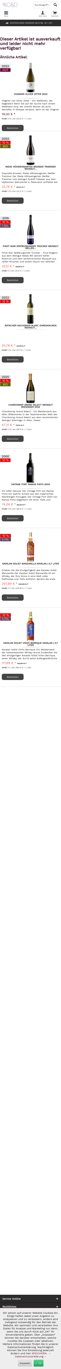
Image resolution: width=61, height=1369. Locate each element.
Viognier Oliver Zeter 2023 (30, 94)
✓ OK (38, 1363)
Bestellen (13, 128)
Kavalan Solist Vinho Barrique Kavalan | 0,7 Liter (30, 644)
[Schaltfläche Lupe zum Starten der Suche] (55, 5)
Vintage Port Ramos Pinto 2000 (30, 484)
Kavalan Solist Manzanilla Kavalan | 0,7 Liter (30, 564)
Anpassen (25, 1363)
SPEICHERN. (40, 1353)
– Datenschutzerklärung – (32, 1355)
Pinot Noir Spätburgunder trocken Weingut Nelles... (30, 247)
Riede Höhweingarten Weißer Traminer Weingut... (30, 168)
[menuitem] (55, 14)
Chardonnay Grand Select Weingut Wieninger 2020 (30, 406)
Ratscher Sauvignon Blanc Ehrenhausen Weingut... (30, 326)
